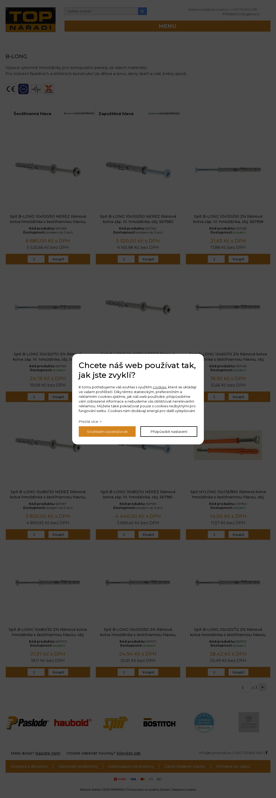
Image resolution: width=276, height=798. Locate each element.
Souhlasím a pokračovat (107, 431)
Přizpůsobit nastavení (169, 431)
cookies (159, 387)
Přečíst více (88, 421)
